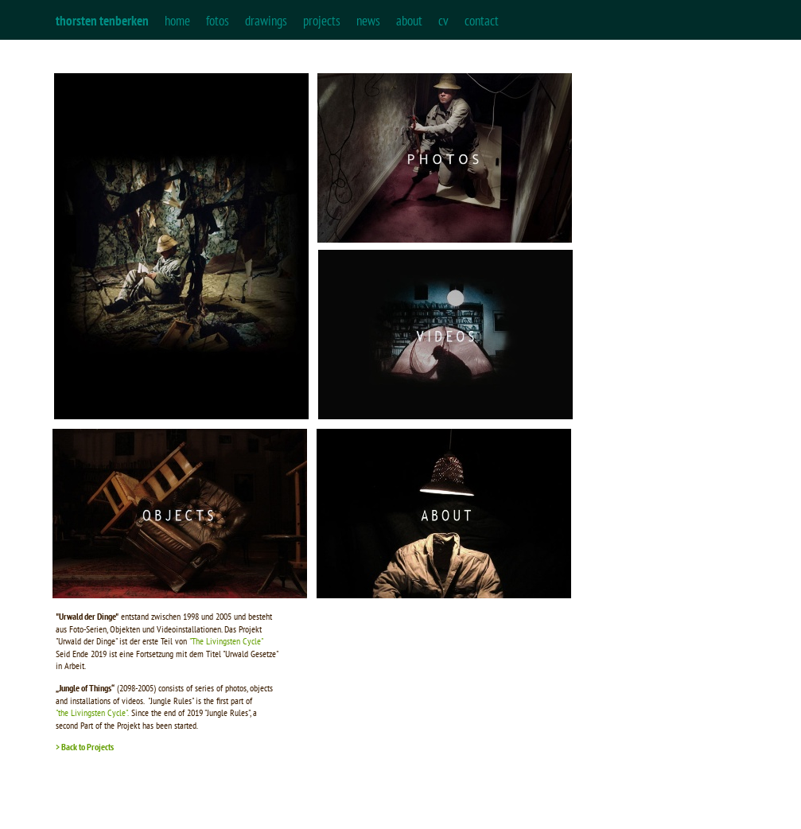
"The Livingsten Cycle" (227, 641)
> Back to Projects (85, 747)
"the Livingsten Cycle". (92, 712)
